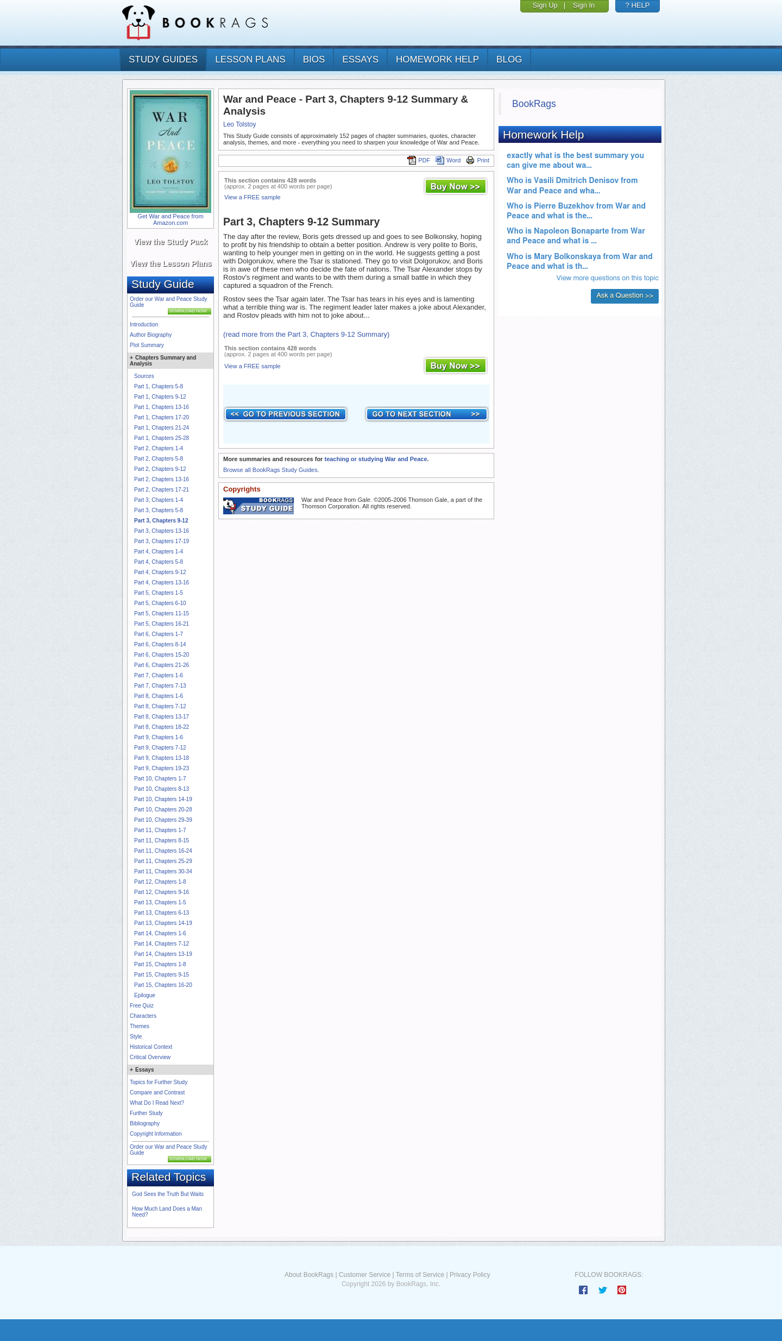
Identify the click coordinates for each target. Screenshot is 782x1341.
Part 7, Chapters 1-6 (158, 675)
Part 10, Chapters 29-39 (163, 820)
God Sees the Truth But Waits (168, 1194)
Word (448, 160)
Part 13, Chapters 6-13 (161, 913)
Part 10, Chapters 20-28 (163, 810)
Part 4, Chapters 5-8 (158, 562)
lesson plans (250, 59)
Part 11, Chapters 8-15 (161, 840)
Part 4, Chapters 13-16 (161, 582)
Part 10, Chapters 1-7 (160, 779)
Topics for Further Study (158, 1082)
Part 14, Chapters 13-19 (163, 954)
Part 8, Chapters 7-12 (160, 706)
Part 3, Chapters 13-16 (161, 531)
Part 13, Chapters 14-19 (163, 923)
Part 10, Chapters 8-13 (161, 789)
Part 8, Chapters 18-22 (161, 727)
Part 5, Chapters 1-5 (158, 593)
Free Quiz (142, 1006)
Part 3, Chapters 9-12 (161, 521)
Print (477, 160)
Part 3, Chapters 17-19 (161, 541)
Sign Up (545, 5)
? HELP (638, 5)
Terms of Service (420, 1275)
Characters (143, 1016)
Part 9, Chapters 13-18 (161, 758)
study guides (163, 59)
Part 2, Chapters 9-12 (160, 469)
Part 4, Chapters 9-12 (160, 572)
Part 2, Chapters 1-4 (158, 448)
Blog (509, 59)
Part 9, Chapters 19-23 (161, 768)
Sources (144, 376)
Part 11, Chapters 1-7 (160, 830)
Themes (139, 1026)
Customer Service (364, 1275)
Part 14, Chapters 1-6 (160, 933)
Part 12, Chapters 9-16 (161, 892)
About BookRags (309, 1275)
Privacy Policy (470, 1275)
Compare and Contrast (157, 1093)
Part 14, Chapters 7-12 (161, 944)
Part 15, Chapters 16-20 (163, 985)
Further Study (146, 1113)
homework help (437, 59)
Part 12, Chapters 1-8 (160, 882)
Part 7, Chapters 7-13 (160, 686)
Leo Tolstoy (239, 124)
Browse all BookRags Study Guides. (271, 470)
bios (314, 59)
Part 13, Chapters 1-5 (160, 902)
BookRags (534, 103)
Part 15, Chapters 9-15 (161, 975)
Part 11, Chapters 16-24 (163, 851)
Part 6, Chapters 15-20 (161, 655)
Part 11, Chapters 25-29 (163, 861)
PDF (418, 160)
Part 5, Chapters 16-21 (161, 624)
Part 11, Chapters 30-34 (163, 871)
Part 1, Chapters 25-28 (161, 438)
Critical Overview (150, 1057)
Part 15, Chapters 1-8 (160, 964)
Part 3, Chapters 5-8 (158, 510)
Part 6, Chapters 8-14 (160, 644)
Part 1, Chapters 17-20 (161, 417)
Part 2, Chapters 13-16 (161, 479)
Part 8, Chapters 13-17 (161, 717)
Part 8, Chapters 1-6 (158, 696)
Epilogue (144, 995)
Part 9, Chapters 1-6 (158, 737)
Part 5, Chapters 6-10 (160, 603)
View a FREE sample (252, 197)
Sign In (584, 5)
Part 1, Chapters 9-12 (160, 397)
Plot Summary (147, 345)
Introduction (144, 325)
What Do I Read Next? (157, 1103)
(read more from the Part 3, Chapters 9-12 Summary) (306, 334)
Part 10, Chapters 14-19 (163, 799)
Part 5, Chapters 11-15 (161, 613)
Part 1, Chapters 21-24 (161, 428)
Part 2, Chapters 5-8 (158, 459)
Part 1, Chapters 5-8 (158, 386)
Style (136, 1037)
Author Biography (151, 335)
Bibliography (145, 1123)
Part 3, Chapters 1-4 (158, 500)
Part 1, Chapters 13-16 (161, 407)
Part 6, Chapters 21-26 (161, 665)
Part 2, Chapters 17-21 (161, 490)
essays (360, 59)
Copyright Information (156, 1134)
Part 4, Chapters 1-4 (158, 552)
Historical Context (151, 1047)
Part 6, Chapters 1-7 (158, 634)
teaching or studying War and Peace (375, 459)
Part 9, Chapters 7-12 (160, 748)
